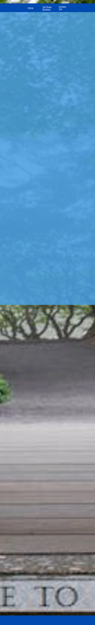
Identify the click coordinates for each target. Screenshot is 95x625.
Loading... (47, 309)
